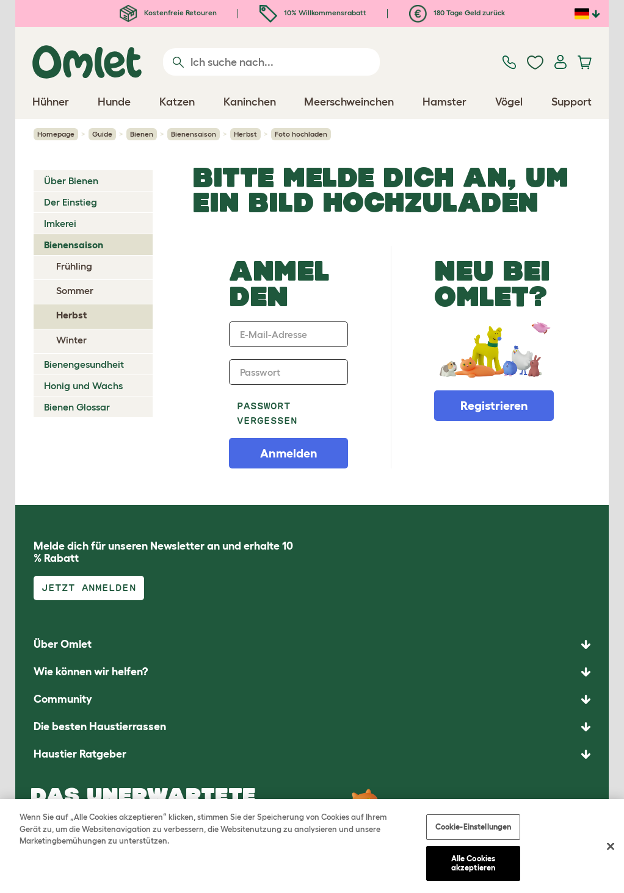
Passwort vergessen (267, 413)
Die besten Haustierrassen (100, 726)
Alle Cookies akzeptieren (473, 865)
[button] (312, 754)
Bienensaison (193, 134)
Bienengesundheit (84, 364)
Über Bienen (71, 180)
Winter (71, 339)
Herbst (245, 134)
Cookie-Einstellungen (473, 828)
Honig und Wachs (83, 385)
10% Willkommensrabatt (312, 12)
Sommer (74, 290)
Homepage (55, 134)
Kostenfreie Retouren (168, 12)
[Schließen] (610, 847)
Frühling (74, 265)
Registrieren (494, 405)
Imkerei (60, 223)
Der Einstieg (70, 201)
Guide (102, 134)
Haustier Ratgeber (80, 754)
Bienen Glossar (77, 406)
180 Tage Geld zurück (457, 12)
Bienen (141, 134)
